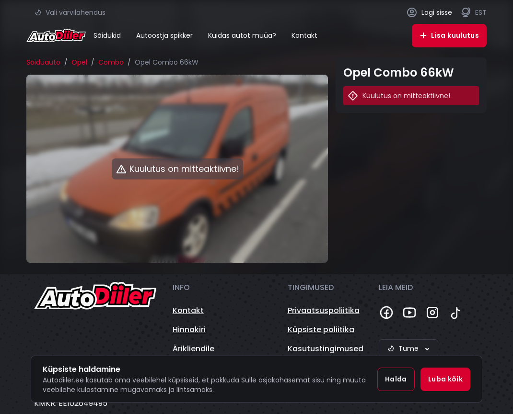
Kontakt (304, 35)
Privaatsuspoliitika (324, 310)
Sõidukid (107, 35)
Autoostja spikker (164, 35)
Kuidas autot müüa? (242, 35)
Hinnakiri (189, 329)
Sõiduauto (43, 62)
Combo (111, 62)
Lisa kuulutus (449, 35)
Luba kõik (445, 379)
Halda (396, 379)
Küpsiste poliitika (321, 329)
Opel (79, 62)
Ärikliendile (193, 348)
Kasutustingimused (325, 348)
